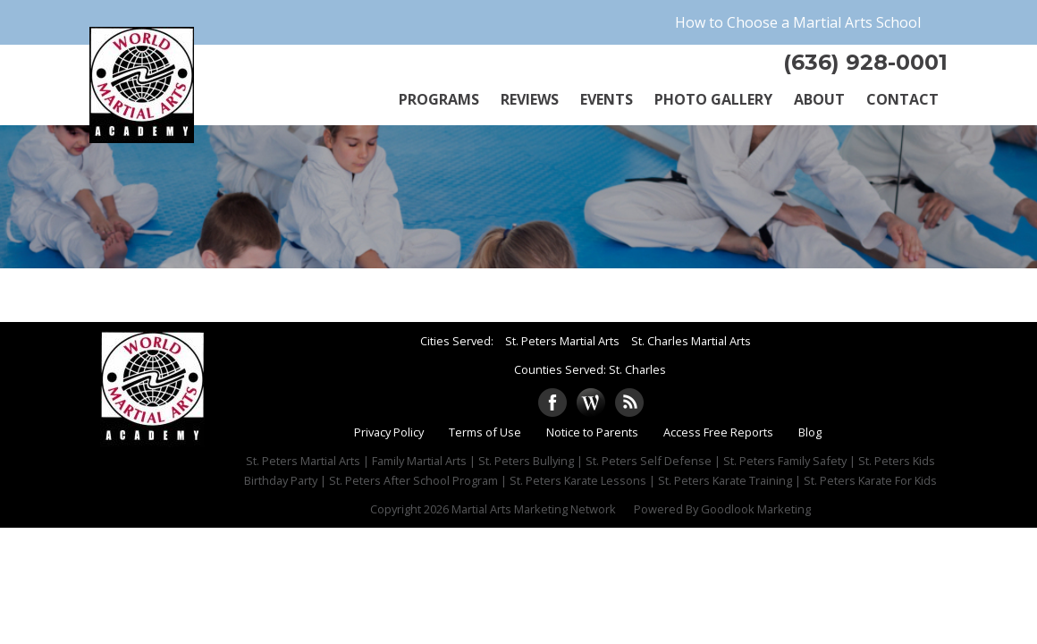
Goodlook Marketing (756, 509)
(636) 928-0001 (865, 62)
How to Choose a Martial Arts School (798, 22)
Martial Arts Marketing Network (533, 509)
